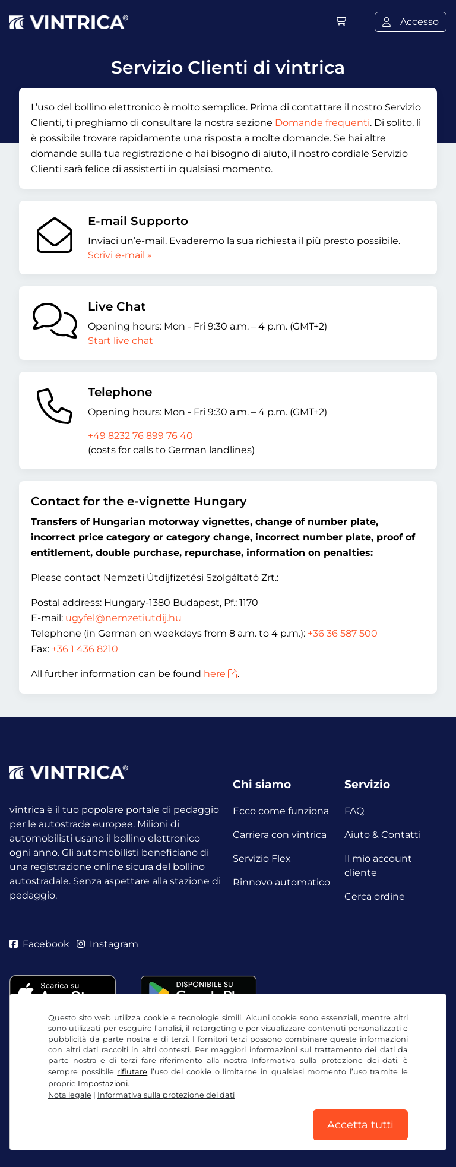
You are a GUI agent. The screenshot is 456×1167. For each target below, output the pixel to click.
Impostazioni (103, 1083)
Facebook (39, 944)
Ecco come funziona (281, 811)
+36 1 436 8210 (85, 648)
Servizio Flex (262, 858)
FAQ (354, 811)
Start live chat (120, 340)
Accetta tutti (360, 1124)
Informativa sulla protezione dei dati (324, 1060)
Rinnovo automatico (281, 882)
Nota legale (69, 1094)
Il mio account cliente (378, 865)
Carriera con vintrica (280, 834)
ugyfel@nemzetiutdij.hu (123, 618)
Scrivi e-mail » (120, 255)
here (221, 673)
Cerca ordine (374, 896)
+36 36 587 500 (343, 633)
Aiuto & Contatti (382, 834)
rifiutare (132, 1071)
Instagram (107, 944)
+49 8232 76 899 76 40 (140, 435)
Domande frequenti (322, 122)
